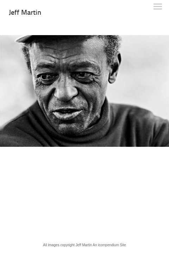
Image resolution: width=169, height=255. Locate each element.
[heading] (25, 13)
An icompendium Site (109, 245)
